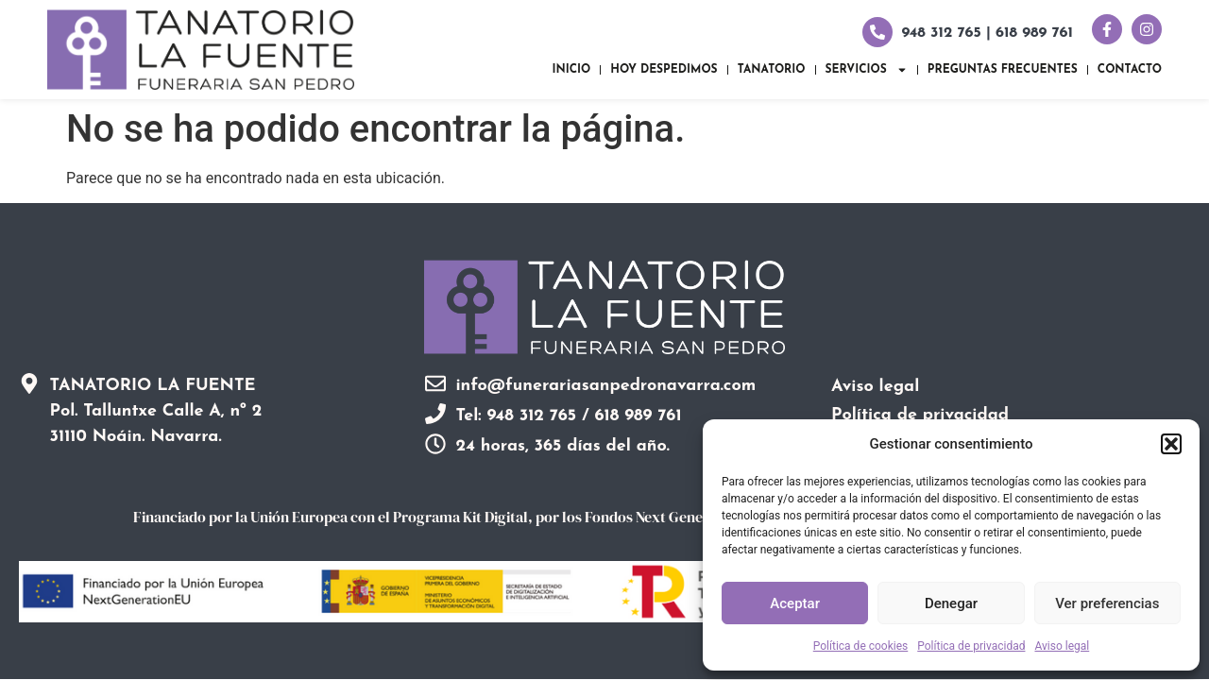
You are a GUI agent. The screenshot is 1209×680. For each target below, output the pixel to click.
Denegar (951, 603)
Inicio (571, 70)
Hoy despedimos (663, 70)
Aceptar (795, 603)
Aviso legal (1061, 646)
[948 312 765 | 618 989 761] (877, 32)
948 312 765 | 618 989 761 (987, 33)
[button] (1171, 443)
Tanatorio (772, 70)
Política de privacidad (971, 646)
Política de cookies (861, 646)
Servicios (867, 70)
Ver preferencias (1107, 603)
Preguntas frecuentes (1003, 70)
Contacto (1130, 70)
